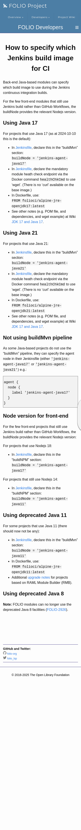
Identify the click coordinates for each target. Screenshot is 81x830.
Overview (16, 17)
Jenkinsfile (24, 147)
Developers (41, 17)
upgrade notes (39, 577)
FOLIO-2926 (56, 609)
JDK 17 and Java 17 (27, 222)
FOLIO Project (25, 6)
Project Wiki (66, 17)
